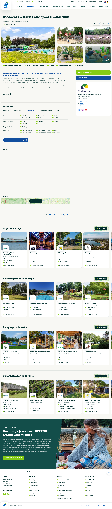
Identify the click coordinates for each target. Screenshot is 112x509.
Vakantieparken (43, 6)
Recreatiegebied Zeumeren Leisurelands (11, 253)
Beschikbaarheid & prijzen (93, 72)
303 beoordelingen (38, 362)
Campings (19, 6)
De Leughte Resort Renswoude (40, 352)
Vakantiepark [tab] (17, 110)
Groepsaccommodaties (64, 480)
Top (109, 472)
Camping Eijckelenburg (10, 352)
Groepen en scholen (58, 6)
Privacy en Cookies (86, 505)
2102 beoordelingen (93, 314)
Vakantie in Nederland (91, 1)
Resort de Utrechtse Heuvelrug (67, 303)
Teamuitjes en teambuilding (65, 490)
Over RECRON (80, 1)
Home (12, 13)
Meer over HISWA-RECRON (13, 458)
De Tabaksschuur (90, 352)
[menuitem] (19, 6)
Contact (88, 490)
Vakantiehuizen (31, 6)
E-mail (81, 105)
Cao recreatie (89, 495)
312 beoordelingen (10, 265)
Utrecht (38, 255)
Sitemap (105, 505)
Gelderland (11, 256)
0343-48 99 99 (83, 101)
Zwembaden (61, 482)
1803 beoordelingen (65, 411)
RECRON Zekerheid (37, 1)
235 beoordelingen (93, 362)
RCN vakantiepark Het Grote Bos (68, 352)
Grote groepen (28, 13)
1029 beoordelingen (65, 314)
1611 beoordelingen (65, 265)
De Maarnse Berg (8, 303)
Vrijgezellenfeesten (63, 493)
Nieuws (88, 487)
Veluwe (16, 256)
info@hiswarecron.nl (8, 485)
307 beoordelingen (93, 265)
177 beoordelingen (10, 362)
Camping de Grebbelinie (10, 400)
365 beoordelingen (38, 314)
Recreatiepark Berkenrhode (66, 400)
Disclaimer (94, 505)
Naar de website (93, 78)
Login (100, 1)
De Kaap (87, 253)
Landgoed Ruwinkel (91, 303)
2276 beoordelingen (65, 362)
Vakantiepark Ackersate (65, 253)
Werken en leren (103, 6)
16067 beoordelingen (38, 265)
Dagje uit (92, 6)
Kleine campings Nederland (65, 498)
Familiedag (61, 487)
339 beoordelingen (10, 411)
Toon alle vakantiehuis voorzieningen (16, 140)
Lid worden (89, 482)
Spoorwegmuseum (36, 253)
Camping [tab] (6, 110)
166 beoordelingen (10, 314)
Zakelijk (83, 6)
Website (82, 103)
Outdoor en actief (71, 6)
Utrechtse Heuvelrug (45, 305)
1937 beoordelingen (13, 24)
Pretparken (61, 485)
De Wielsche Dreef (36, 400)
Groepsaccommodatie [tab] (45, 110)
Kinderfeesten (61, 495)
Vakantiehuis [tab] (30, 110)
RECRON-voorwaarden (92, 493)
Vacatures (72, 1)
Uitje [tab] (58, 110)
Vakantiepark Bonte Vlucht (38, 303)
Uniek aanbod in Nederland (23, 1)
